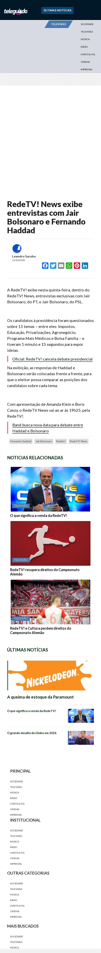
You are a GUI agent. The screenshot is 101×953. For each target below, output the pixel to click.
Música (85, 39)
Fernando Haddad (20, 441)
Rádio (84, 46)
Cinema (85, 61)
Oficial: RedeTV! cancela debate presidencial (52, 359)
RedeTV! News (78, 441)
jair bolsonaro (44, 441)
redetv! (61, 441)
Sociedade (87, 24)
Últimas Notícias (57, 10)
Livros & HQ (88, 54)
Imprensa (86, 69)
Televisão (87, 31)
